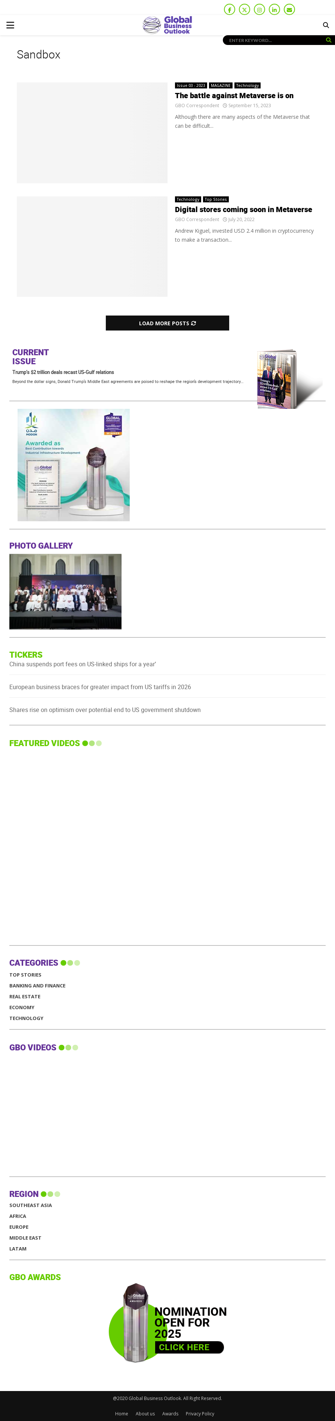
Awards (170, 1414)
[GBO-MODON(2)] (127, 519)
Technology (247, 85)
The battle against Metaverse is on (234, 96)
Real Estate (24, 996)
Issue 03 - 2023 (191, 85)
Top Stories (216, 199)
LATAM (18, 1249)
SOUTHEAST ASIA (30, 1205)
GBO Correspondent (197, 105)
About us (145, 1414)
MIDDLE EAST (25, 1238)
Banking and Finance (37, 986)
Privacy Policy (200, 1414)
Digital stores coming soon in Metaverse (243, 209)
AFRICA (17, 1216)
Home (121, 1414)
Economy (21, 1007)
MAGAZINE (221, 85)
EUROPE (18, 1227)
